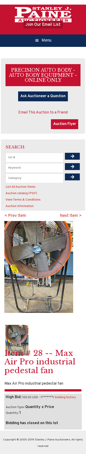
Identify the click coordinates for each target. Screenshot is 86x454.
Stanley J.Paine (43, 14)
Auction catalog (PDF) (21, 193)
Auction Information (20, 206)
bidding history (65, 397)
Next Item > (71, 215)
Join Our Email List (43, 24)
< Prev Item (15, 215)
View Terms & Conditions (23, 200)
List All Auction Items (21, 187)
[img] (72, 156)
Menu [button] (47, 40)
